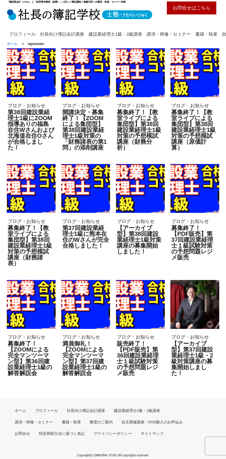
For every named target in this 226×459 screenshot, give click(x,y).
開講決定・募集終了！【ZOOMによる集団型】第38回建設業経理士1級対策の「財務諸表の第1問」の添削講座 (84, 130)
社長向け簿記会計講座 (62, 34)
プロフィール (22, 34)
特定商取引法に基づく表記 (62, 434)
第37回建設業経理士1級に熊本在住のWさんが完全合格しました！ (85, 237)
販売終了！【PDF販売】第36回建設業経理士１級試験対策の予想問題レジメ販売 (138, 358)
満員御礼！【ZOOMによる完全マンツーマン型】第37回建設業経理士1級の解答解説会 (84, 358)
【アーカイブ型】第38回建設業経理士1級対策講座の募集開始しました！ (139, 240)
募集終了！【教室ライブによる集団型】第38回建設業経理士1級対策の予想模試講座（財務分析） (139, 130)
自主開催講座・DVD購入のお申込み (152, 422)
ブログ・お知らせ (26, 105)
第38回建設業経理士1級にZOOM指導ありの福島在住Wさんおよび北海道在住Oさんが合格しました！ (31, 130)
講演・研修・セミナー (169, 34)
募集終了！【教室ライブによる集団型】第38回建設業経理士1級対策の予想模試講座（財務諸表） (30, 245)
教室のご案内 (101, 422)
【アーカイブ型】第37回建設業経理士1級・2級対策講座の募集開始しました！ (192, 358)
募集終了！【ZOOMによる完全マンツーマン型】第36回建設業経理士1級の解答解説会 (30, 358)
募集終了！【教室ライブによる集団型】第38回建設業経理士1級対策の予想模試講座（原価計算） (193, 130)
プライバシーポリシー (113, 434)
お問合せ (22, 434)
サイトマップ (152, 434)
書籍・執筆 (206, 34)
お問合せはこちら (191, 7)
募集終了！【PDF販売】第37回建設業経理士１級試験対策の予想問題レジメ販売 (192, 243)
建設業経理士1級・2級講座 (115, 34)
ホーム (20, 411)
